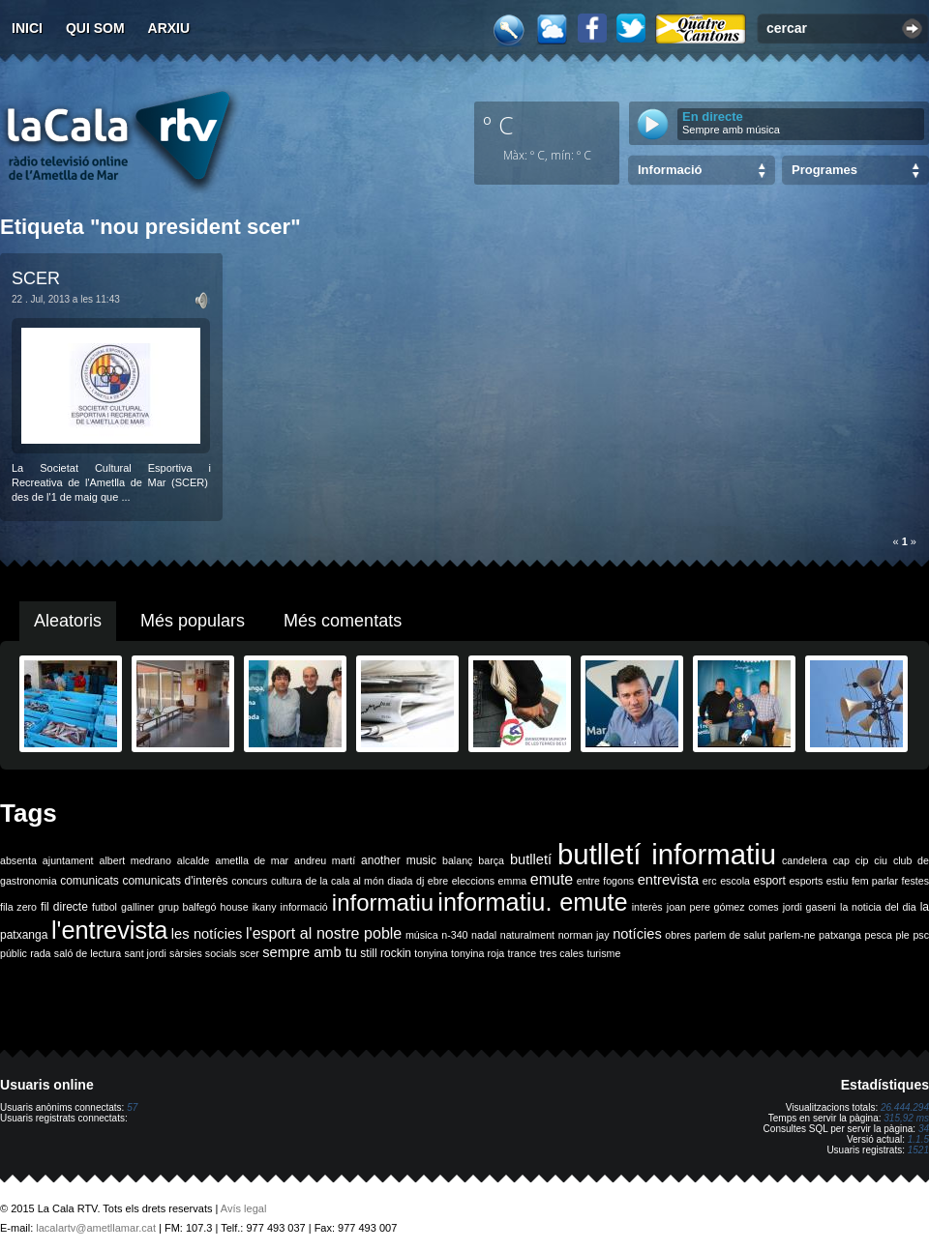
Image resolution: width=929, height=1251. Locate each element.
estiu (837, 881)
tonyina (430, 953)
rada (40, 953)
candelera (804, 860)
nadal (483, 935)
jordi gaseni (809, 907)
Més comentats (343, 620)
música (421, 935)
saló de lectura (87, 953)
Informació (670, 169)
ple (903, 935)
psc (921, 935)
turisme (603, 953)
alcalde (193, 860)
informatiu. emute (532, 902)
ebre (438, 881)
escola (735, 881)
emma (512, 881)
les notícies (207, 934)
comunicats (89, 880)
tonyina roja (477, 953)
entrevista (669, 879)
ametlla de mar (251, 860)
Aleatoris (68, 620)
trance (522, 953)
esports (806, 881)
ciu (880, 860)
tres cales (561, 953)
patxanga (840, 935)
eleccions (473, 881)
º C (498, 124)
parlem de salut (730, 935)
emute (551, 879)
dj (420, 881)
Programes (824, 169)
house (235, 907)
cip (862, 860)
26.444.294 (905, 1107)
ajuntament (68, 860)
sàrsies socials (202, 953)
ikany (265, 907)
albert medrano (135, 860)
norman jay (584, 935)
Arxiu (169, 28)
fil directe (64, 907)
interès (647, 907)
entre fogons (605, 881)
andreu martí (324, 860)
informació (304, 907)
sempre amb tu (309, 952)
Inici (27, 28)
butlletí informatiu (666, 854)
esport (769, 880)
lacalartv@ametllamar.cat (96, 1228)
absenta (18, 860)
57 (132, 1107)
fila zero (18, 907)
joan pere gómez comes (723, 907)
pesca (878, 935)
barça (491, 860)
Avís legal (244, 1208)
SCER (36, 278)
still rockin (385, 953)
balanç (457, 860)
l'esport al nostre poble (324, 933)
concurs (249, 881)
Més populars (192, 620)
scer (249, 953)
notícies (637, 934)
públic (13, 953)
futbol (104, 907)
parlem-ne (792, 935)
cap (841, 860)
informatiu (383, 902)
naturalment (527, 935)
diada (399, 881)
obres (678, 935)
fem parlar (875, 881)
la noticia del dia (878, 907)
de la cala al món (345, 881)
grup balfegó (187, 907)
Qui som (95, 28)
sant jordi (145, 953)
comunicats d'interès (174, 880)
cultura (286, 881)
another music (398, 860)
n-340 (454, 935)
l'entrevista (109, 930)
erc (710, 881)
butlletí (531, 859)
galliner (137, 907)
